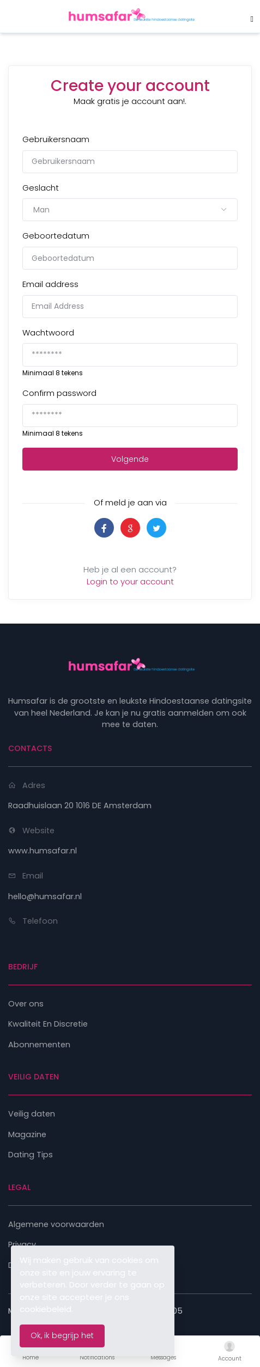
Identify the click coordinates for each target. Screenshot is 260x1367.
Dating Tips (30, 1154)
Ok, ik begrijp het (62, 1335)
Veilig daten (31, 1113)
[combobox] (130, 209)
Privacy (22, 1244)
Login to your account (130, 581)
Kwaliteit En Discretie (48, 1023)
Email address (50, 284)
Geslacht (40, 187)
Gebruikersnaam (55, 139)
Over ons (26, 1003)
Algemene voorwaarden (56, 1224)
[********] (130, 354)
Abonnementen (39, 1044)
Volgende (130, 459)
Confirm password (59, 393)
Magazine (27, 1134)
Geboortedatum (55, 235)
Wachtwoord (48, 332)
